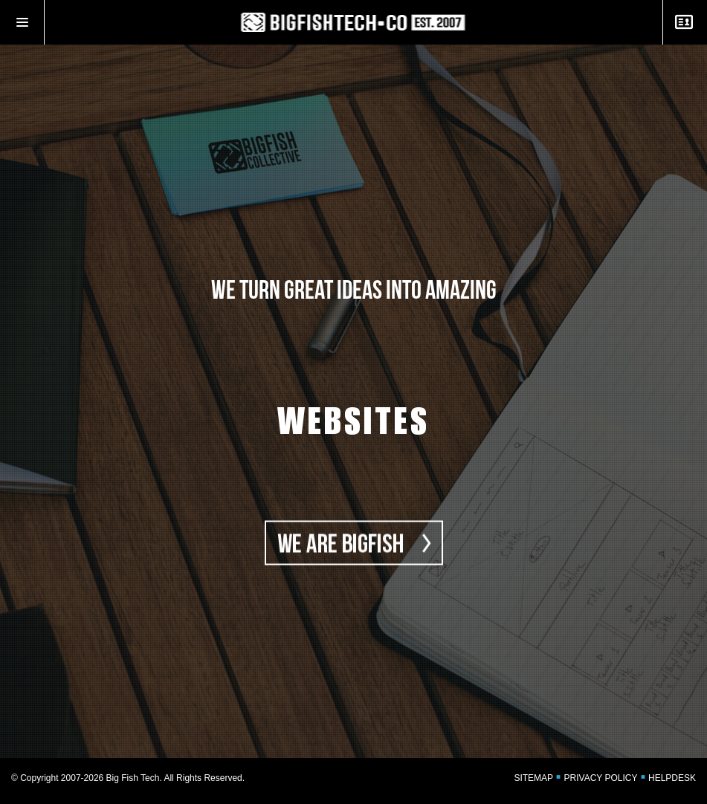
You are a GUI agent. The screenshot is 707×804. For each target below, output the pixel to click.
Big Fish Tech (133, 778)
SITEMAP (533, 778)
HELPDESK (672, 778)
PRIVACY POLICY (601, 778)
